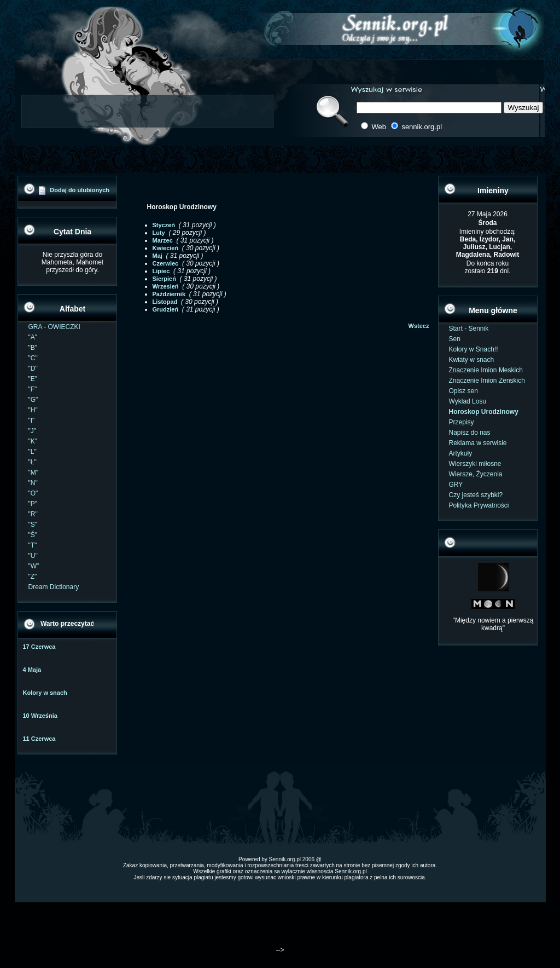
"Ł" (32, 462)
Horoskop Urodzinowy (483, 412)
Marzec (163, 240)
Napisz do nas (470, 432)
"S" (33, 524)
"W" (33, 566)
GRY (456, 484)
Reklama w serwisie (478, 443)
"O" (33, 493)
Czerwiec (166, 263)
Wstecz (419, 325)
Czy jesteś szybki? (476, 495)
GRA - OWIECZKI (54, 327)
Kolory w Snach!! (473, 349)
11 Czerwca (39, 738)
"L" (32, 452)
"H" (33, 410)
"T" (32, 545)
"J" (32, 431)
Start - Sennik (469, 328)
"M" (33, 472)
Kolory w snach (45, 692)
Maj (157, 255)
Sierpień (164, 278)
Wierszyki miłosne (475, 464)
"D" (33, 368)
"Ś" (33, 535)
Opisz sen (463, 391)
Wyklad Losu (468, 401)
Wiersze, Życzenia (476, 474)
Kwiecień (166, 248)
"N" (33, 483)
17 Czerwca (39, 646)
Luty (159, 232)
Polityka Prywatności (479, 505)
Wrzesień (166, 286)
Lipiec (161, 271)
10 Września (40, 715)
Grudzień (166, 309)
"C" (33, 358)
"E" (33, 379)
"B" (33, 348)
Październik (169, 294)
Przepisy (461, 422)
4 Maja (32, 669)
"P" (33, 504)
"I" (31, 420)
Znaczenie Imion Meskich (486, 370)
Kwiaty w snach (471, 360)
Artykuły (460, 453)
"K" (33, 441)
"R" (33, 514)
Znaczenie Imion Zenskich (487, 380)
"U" (33, 556)
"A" (33, 337)
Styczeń (164, 225)
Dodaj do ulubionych (79, 190)
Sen (454, 339)
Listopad (165, 301)
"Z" (32, 576)
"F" (32, 389)
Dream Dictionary (53, 587)
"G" (33, 400)
